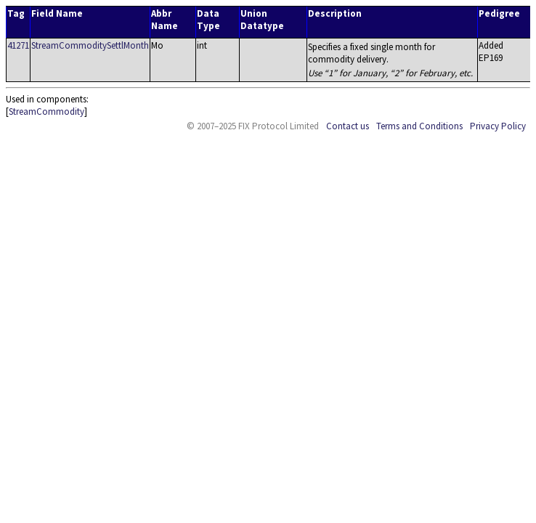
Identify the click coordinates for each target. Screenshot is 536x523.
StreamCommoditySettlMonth (90, 45)
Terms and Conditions (419, 126)
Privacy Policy (498, 126)
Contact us (347, 126)
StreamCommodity (46, 111)
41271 (18, 45)
